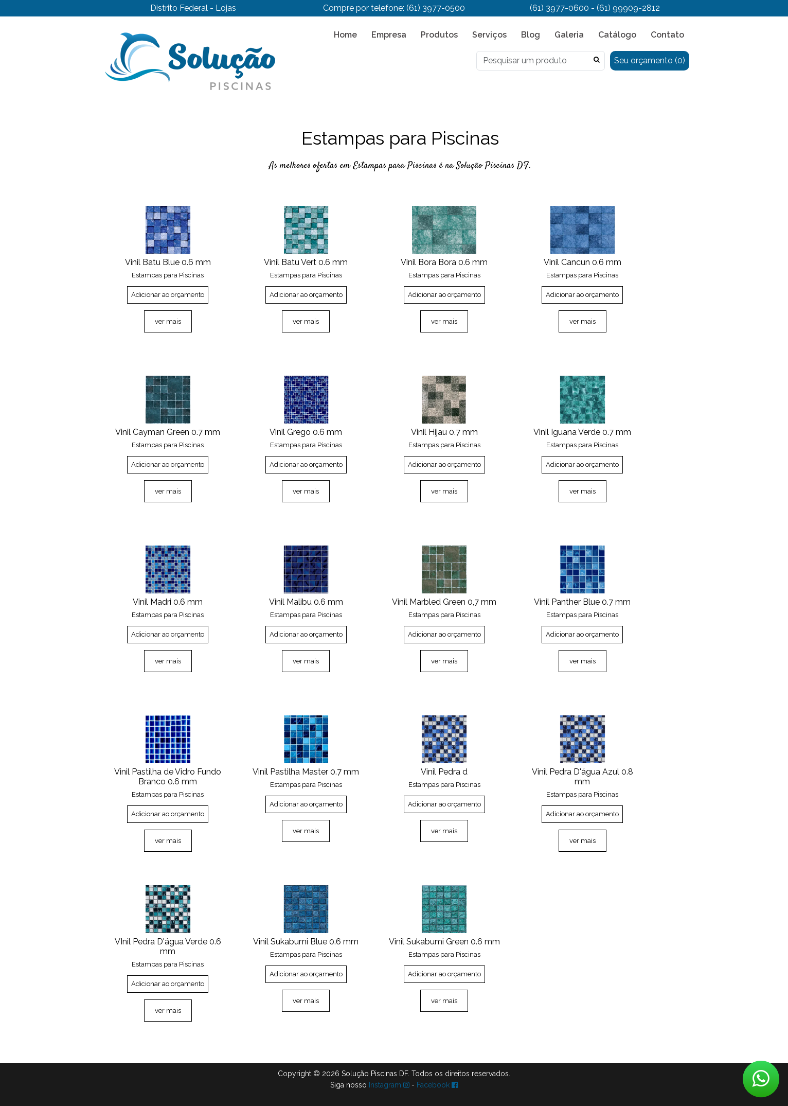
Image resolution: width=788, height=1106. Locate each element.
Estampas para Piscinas (168, 275)
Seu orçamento (649, 60)
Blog (530, 35)
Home (345, 35)
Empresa (388, 35)
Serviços (489, 35)
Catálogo (617, 35)
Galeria (569, 35)
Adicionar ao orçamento (167, 295)
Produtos (439, 35)
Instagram (389, 1085)
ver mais (168, 321)
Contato (667, 35)
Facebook (437, 1085)
